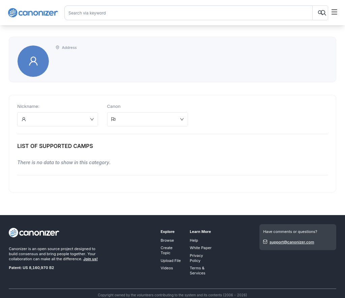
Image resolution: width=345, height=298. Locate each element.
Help (194, 240)
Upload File (171, 260)
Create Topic (166, 250)
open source (48, 248)
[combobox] (196, 12)
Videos (167, 268)
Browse (167, 240)
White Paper (201, 247)
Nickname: (28, 106)
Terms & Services (197, 270)
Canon (114, 106)
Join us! (90, 259)
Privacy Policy (196, 258)
